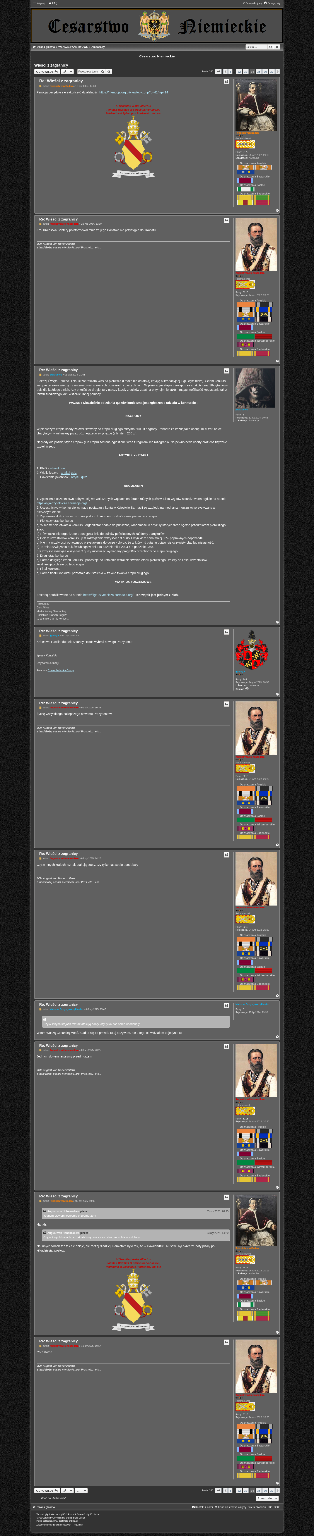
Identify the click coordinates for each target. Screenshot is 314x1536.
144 (245, 679)
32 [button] (239, 72)
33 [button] (245, 72)
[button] (218, 71)
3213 (245, 292)
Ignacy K (241, 671)
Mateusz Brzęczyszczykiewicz (253, 1004)
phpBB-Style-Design (75, 1518)
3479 (245, 152)
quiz (62, 468)
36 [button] (265, 72)
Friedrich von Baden (247, 132)
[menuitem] (52, 3)
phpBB (62, 1514)
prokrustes (242, 409)
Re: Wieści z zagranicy (61, 81)
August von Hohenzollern (250, 273)
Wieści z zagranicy (51, 65)
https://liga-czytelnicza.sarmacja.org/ (62, 503)
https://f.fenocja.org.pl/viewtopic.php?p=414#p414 (133, 92)
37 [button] (271, 72)
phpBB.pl (73, 1521)
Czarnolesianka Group (61, 670)
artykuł (54, 468)
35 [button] (258, 72)
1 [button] (230, 72)
